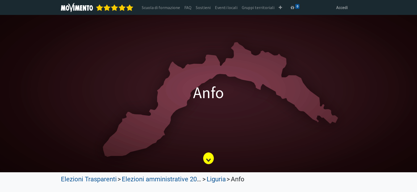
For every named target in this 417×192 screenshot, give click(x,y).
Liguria (216, 179)
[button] (280, 7)
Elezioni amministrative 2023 (163, 179)
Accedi (342, 7)
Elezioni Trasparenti (89, 179)
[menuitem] (161, 7)
